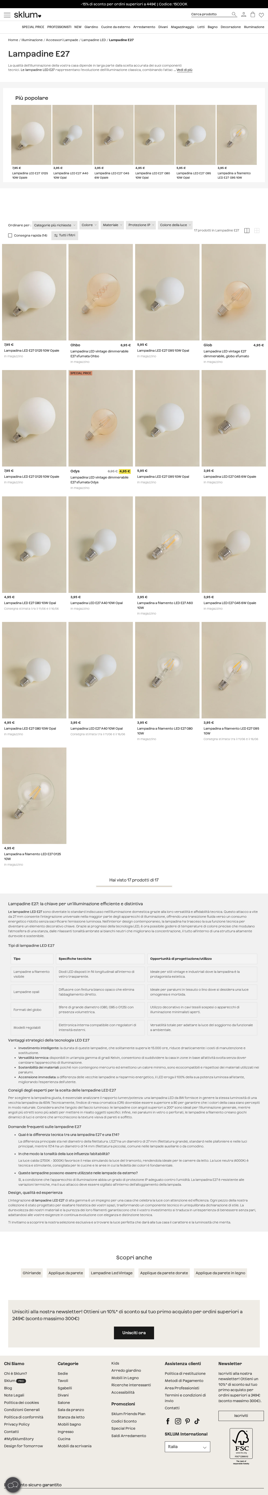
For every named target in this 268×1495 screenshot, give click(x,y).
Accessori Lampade (62, 40)
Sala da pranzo (71, 1419)
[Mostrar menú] (7, 14)
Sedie (63, 1383)
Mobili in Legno (125, 1388)
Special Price (123, 1438)
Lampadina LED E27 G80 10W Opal (30, 613)
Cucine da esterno (115, 27)
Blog (8, 1398)
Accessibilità (122, 1402)
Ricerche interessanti (131, 1395)
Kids (115, 1373)
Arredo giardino (126, 1380)
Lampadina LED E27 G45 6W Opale (230, 486)
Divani (163, 27)
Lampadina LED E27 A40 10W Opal (97, 613)
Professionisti (59, 27)
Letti (201, 27)
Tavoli (63, 1390)
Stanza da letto (71, 1427)
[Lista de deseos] (261, 14)
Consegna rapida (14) (30, 245)
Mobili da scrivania (74, 1456)
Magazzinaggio (182, 27)
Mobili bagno (69, 1434)
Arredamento (144, 27)
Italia (173, 1456)
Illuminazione (254, 27)
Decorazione (231, 27)
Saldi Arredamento (128, 1445)
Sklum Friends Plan (128, 1424)
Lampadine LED (93, 40)
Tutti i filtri (65, 245)
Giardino (91, 27)
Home (13, 40)
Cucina (64, 1449)
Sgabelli (65, 1398)
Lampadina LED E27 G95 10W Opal (163, 360)
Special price (33, 27)
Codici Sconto (124, 1431)
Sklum (15, 1390)
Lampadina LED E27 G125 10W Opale (31, 360)
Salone (64, 1412)
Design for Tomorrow (23, 1456)
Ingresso (66, 1441)
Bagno (213, 27)
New (77, 27)
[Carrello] (252, 14)
